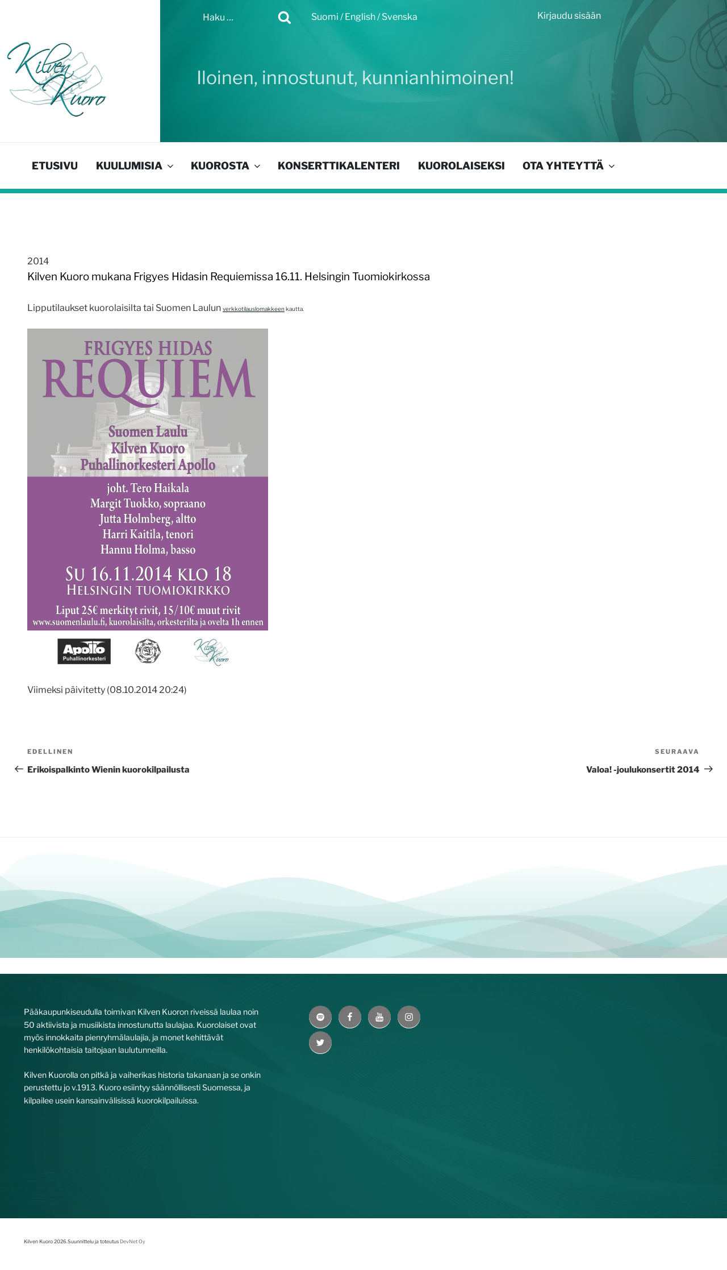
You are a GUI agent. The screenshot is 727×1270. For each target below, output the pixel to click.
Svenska (399, 16)
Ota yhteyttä (570, 166)
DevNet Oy (132, 1241)
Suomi (325, 16)
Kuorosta (226, 166)
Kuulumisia (136, 166)
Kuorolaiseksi (461, 166)
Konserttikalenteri (339, 166)
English (360, 16)
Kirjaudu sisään (569, 15)
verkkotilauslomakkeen (254, 308)
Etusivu (55, 166)
